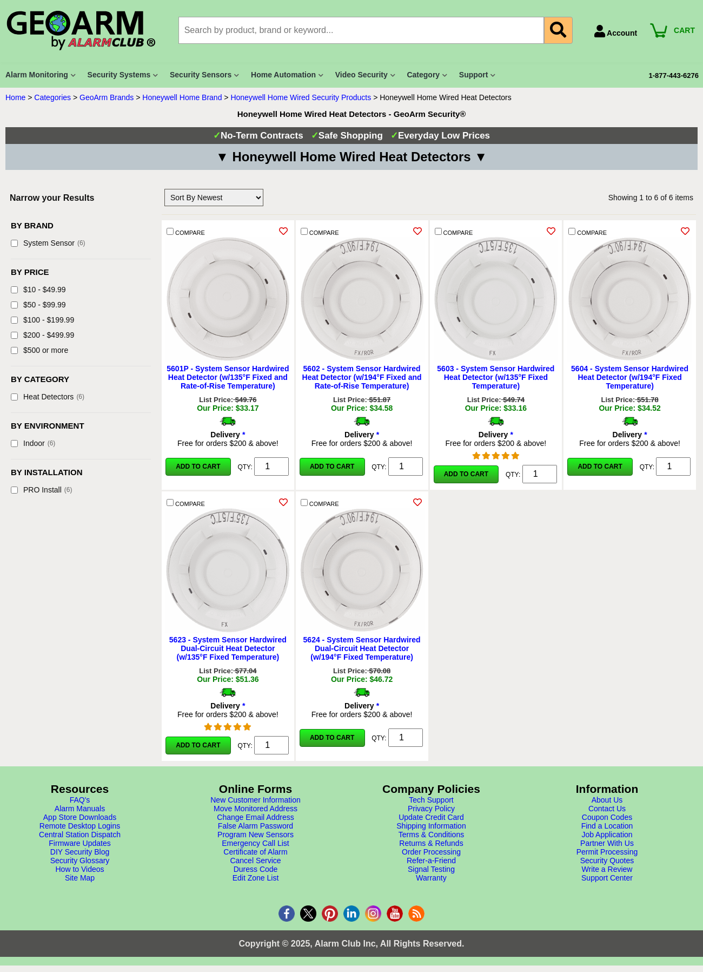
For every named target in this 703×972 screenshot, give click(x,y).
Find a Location (607, 826)
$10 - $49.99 (38, 289)
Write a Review (607, 869)
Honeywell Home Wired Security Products (300, 97)
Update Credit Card (431, 817)
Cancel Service (255, 860)
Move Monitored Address (255, 808)
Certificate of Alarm (255, 852)
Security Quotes (607, 860)
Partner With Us (607, 843)
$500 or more (39, 350)
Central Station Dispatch (80, 834)
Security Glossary (80, 860)
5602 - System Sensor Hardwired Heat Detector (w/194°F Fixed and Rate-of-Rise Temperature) (362, 377)
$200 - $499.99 (42, 335)
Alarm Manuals (80, 808)
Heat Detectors (47, 396)
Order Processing (431, 852)
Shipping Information (431, 826)
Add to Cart (198, 466)
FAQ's (80, 800)
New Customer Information (255, 800)
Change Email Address (255, 817)
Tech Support (431, 800)
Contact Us (607, 808)
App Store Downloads (79, 817)
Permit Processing (607, 852)
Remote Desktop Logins (79, 826)
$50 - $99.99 (38, 304)
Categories (52, 97)
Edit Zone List (256, 878)
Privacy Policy (431, 808)
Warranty (431, 878)
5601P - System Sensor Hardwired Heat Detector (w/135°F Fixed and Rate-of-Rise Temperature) (228, 377)
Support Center (607, 878)
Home (15, 97)
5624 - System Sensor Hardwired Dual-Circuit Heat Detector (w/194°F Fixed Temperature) (362, 648)
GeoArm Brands (106, 97)
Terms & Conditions (431, 834)
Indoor (33, 443)
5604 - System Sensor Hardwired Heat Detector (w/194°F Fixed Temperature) (629, 377)
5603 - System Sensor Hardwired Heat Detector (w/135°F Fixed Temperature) (495, 377)
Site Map (80, 878)
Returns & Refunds (431, 843)
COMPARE (186, 232)
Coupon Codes (607, 817)
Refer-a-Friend (431, 860)
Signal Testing (431, 869)
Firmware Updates (79, 843)
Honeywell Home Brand (182, 97)
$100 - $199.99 (42, 320)
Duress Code (256, 869)
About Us (607, 800)
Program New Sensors (255, 834)
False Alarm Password (255, 826)
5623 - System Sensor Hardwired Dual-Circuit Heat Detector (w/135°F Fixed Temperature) (228, 648)
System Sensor (48, 243)
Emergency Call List (255, 843)
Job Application (606, 834)
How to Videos (79, 869)
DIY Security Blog (79, 852)
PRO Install (41, 489)
